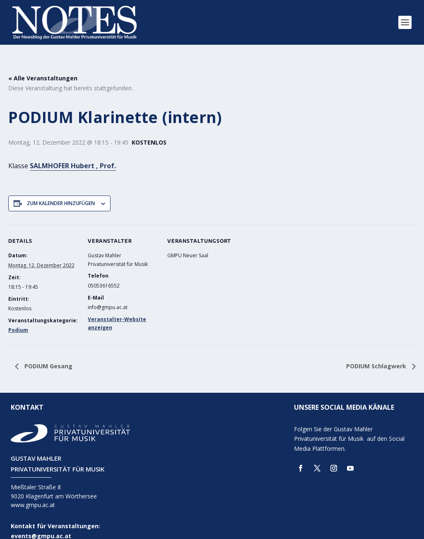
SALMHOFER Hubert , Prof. (73, 153)
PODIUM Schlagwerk (377, 354)
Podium (18, 318)
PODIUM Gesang (47, 354)
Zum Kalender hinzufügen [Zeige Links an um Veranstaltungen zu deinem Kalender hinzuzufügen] (61, 191)
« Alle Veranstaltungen (42, 66)
